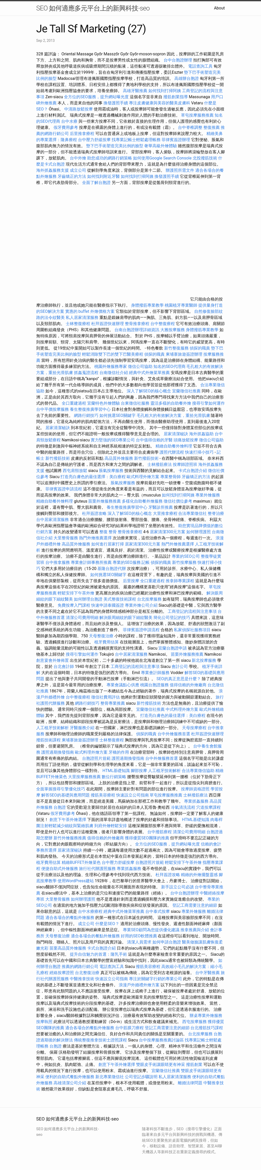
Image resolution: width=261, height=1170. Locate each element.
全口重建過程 (74, 403)
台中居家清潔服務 (52, 519)
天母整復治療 (101, 635)
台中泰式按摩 (157, 911)
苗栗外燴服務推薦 (104, 501)
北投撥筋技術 (205, 158)
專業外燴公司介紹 (141, 605)
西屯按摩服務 (195, 1021)
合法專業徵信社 (192, 513)
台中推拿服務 (58, 562)
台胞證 (60, 807)
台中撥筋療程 (160, 831)
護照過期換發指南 (57, 752)
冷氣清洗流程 (183, 807)
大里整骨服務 (66, 538)
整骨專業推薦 (112, 703)
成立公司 (78, 170)
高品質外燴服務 (119, 458)
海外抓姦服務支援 (52, 170)
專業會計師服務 (155, 672)
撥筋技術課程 (49, 740)
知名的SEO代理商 (169, 366)
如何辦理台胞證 (88, 599)
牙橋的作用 (119, 752)
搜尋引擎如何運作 (208, 403)
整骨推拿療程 (137, 323)
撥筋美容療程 (103, 795)
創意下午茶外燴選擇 (67, 819)
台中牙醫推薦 (207, 972)
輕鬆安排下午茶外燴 (76, 593)
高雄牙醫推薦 (135, 90)
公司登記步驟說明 (141, 1076)
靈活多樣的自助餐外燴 (170, 403)
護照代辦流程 (172, 452)
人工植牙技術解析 (52, 727)
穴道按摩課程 (208, 807)
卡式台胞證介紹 (192, 470)
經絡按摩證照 (61, 972)
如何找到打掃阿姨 (164, 90)
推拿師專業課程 (180, 580)
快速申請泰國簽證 (107, 605)
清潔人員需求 (139, 942)
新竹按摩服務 (184, 562)
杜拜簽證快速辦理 (107, 323)
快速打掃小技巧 (199, 452)
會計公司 (180, 666)
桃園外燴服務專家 (110, 366)
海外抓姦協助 (201, 433)
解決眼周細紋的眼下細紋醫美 (125, 617)
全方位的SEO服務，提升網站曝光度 (96, 96)
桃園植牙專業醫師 (181, 305)
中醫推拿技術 (82, 978)
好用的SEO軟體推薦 (139, 935)
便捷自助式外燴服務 (60, 868)
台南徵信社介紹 (113, 372)
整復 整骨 (108, 531)
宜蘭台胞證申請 (172, 648)
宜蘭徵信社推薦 (186, 391)
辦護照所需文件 (180, 170)
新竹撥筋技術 (57, 458)
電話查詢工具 (200, 66)
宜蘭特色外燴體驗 (103, 403)
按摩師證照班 (185, 464)
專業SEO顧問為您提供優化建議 (151, 929)
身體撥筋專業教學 (148, 305)
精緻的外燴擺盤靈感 (199, 874)
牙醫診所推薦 (160, 507)
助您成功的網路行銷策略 (109, 158)
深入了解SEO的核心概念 (149, 391)
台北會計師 (64, 666)
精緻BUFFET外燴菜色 (82, 862)
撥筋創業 (194, 1064)
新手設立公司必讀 (177, 887)
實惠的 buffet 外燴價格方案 (90, 311)
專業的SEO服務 (127, 562)
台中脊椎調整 (190, 127)
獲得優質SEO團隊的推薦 (147, 838)
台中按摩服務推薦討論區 (162, 1040)
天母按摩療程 (194, 727)
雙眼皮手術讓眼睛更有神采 (160, 1064)
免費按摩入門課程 (74, 605)
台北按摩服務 (150, 599)
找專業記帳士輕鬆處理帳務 (136, 139)
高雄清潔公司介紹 (70, 1082)
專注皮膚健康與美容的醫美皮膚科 (159, 103)
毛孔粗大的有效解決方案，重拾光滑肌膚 (173, 415)
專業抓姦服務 (196, 801)
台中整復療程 (163, 323)
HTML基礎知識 (116, 770)
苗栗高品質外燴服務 (68, 948)
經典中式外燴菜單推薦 (149, 372)
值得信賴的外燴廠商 (188, 684)
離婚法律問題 (190, 1082)
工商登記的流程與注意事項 (192, 611)
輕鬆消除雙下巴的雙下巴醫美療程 (112, 354)
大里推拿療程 (165, 513)
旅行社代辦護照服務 (97, 868)
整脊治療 (216, 513)
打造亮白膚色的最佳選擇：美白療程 (93, 476)
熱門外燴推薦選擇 (96, 538)
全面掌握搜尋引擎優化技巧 (60, 789)
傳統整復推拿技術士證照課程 (101, 1040)
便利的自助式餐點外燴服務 (69, 1076)
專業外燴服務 (207, 495)
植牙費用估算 (106, 642)
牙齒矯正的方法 (72, 176)
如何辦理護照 (198, 531)
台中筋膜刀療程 (130, 1027)
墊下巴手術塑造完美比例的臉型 (114, 145)
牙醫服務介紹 (82, 727)
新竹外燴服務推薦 (70, 838)
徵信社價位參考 (178, 501)
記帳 (145, 562)
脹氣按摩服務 (111, 470)
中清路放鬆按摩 (79, 109)
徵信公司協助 (140, 366)
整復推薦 (211, 127)
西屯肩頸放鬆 (75, 470)
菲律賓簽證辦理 (176, 139)
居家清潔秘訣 (57, 427)
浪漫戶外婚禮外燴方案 (140, 984)
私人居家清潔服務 (82, 317)
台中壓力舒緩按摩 (95, 139)
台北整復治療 (87, 972)
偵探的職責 (200, 348)
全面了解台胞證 (96, 182)
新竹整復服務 (176, 348)
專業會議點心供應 (123, 684)
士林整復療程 (78, 323)
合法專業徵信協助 (198, 770)
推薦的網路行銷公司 (80, 966)
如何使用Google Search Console (162, 158)
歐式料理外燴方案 (143, 476)
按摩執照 (44, 1021)
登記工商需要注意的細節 (194, 905)
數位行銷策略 (114, 776)
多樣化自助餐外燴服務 (142, 501)
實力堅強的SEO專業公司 (113, 440)
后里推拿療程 (82, 133)
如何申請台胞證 (166, 942)
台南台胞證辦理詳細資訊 (136, 329)
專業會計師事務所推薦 (91, 562)
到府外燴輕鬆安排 (110, 825)
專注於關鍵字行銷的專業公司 (155, 978)
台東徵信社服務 (135, 403)
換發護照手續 (115, 103)
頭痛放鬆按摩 (186, 440)
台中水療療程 (90, 911)
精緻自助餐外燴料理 (174, 446)
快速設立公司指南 (132, 795)
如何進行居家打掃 (107, 544)
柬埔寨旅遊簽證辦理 (184, 354)
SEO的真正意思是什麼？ (178, 678)
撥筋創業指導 (176, 96)
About (219, 8)
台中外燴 (78, 158)
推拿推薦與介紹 (194, 929)
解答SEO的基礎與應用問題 (65, 795)
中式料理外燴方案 (182, 709)
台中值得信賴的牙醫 (154, 440)
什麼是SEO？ (107, 923)
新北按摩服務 (204, 660)
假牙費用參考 (66, 127)
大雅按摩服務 (173, 329)
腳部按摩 (139, 770)
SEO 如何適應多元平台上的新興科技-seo (93, 8)
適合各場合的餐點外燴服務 (69, 917)
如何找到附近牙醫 (103, 176)
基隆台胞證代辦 (111, 568)
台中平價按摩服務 (53, 409)
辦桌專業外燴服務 (206, 1015)
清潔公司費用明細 (82, 617)
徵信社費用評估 (105, 697)
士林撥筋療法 (159, 464)
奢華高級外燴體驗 (160, 145)
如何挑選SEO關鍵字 (117, 415)
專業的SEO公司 (186, 556)
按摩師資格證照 (196, 789)
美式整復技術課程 (120, 599)
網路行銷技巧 (86, 415)
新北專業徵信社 (109, 1076)
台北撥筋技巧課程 (206, 1027)
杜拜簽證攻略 (94, 513)
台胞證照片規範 (96, 758)
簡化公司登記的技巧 (171, 617)
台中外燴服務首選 (174, 733)
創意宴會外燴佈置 (52, 660)
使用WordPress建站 (76, 880)
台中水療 (70, 121)
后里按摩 (131, 580)
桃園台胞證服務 (154, 684)
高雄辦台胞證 (186, 78)
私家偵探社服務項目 (192, 629)
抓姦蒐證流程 (86, 372)
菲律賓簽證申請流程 (63, 489)
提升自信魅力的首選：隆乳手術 (98, 954)
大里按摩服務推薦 (85, 776)
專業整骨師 (170, 476)
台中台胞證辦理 (178, 60)
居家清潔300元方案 (167, 531)
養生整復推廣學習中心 (90, 409)
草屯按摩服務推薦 (198, 115)
